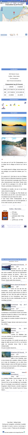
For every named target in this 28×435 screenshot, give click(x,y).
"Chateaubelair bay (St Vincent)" (14, 226)
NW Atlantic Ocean (14, 74)
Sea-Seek (14, 0)
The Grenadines (14, 78)
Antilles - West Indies (14, 76)
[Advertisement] (14, 52)
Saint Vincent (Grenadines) (14, 80)
